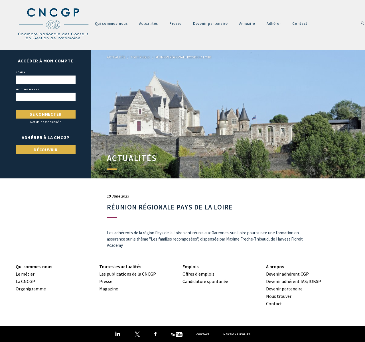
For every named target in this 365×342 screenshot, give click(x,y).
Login (21, 72)
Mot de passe (27, 89)
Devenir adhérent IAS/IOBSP (293, 281)
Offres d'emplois (198, 274)
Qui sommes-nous (111, 23)
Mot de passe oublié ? (45, 122)
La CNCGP (25, 281)
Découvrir (46, 149)
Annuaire (247, 23)
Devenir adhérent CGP (287, 274)
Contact (299, 23)
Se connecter (46, 114)
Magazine (108, 289)
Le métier (25, 274)
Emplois (190, 266)
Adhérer (274, 23)
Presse (175, 23)
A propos (275, 266)
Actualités (148, 23)
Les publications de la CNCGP (127, 274)
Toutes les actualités (120, 266)
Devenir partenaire (210, 23)
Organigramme (31, 289)
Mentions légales (236, 334)
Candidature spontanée (205, 281)
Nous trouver (278, 296)
